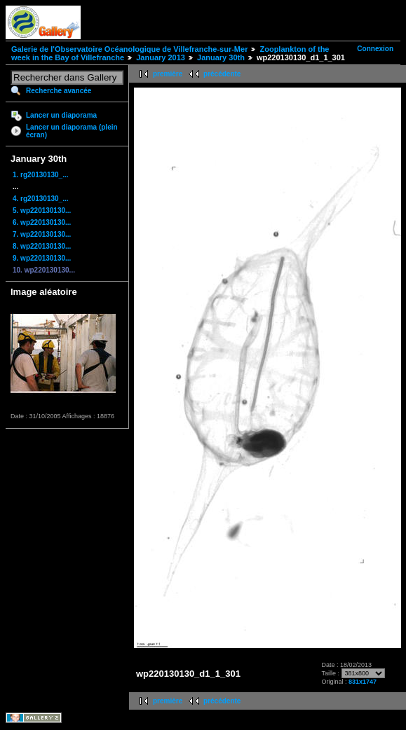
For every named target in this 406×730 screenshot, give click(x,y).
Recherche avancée (58, 91)
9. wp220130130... (42, 258)
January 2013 (160, 57)
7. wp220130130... (42, 234)
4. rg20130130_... (41, 198)
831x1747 (363, 681)
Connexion (375, 49)
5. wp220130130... (42, 210)
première (167, 74)
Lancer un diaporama (61, 115)
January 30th (221, 57)
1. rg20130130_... (41, 175)
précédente (222, 74)
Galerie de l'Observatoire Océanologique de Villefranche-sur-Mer (129, 49)
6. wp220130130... (42, 222)
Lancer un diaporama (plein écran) (72, 131)
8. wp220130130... (42, 246)
